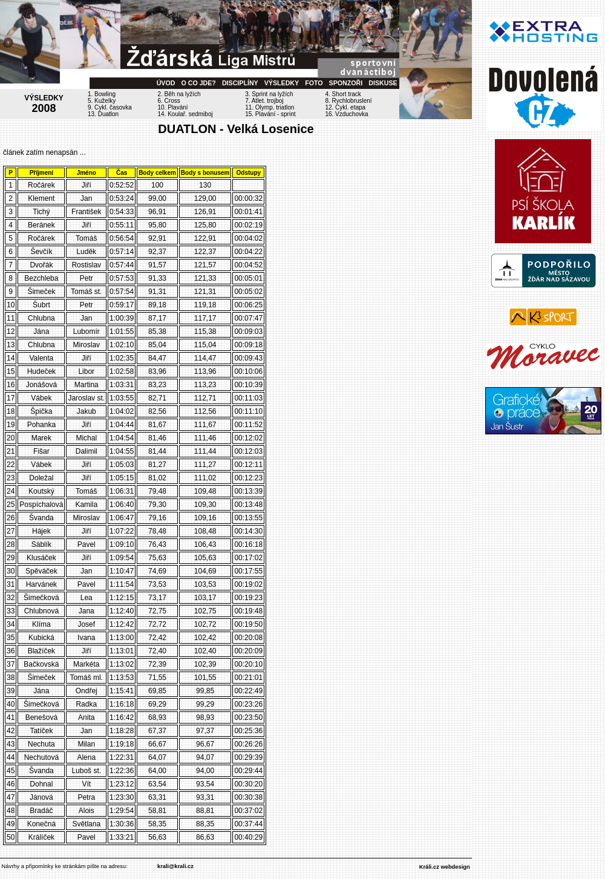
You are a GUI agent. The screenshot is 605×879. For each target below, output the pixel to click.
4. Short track (343, 94)
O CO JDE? (198, 83)
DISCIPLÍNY (240, 83)
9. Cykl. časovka (110, 107)
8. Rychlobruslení (348, 100)
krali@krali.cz (175, 866)
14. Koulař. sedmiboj (185, 114)
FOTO (313, 83)
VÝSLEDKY (281, 83)
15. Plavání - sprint (270, 114)
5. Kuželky (102, 100)
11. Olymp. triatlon (269, 107)
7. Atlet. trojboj (264, 100)
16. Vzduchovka (346, 114)
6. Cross (169, 100)
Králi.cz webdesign (444, 867)
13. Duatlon (103, 114)
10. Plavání (173, 107)
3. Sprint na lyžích (269, 94)
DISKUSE (382, 83)
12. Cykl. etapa (345, 107)
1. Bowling (102, 94)
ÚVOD (166, 83)
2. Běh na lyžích (179, 94)
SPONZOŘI (346, 83)
